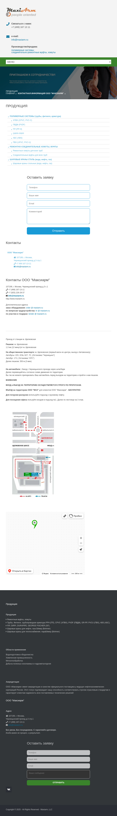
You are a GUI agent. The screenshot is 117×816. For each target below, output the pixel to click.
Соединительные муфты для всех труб (30, 155)
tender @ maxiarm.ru (37, 314)
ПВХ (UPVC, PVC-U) (22, 142)
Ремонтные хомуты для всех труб (28, 151)
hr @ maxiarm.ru (42, 311)
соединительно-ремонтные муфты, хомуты (33, 52)
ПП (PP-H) (17, 129)
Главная (10, 93)
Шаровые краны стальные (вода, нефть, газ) (32, 163)
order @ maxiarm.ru (34, 308)
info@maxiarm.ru (19, 39)
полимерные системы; (22, 50)
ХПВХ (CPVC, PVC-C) (22, 120)
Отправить (58, 230)
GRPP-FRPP (18, 133)
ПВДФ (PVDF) (19, 125)
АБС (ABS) (17, 138)
